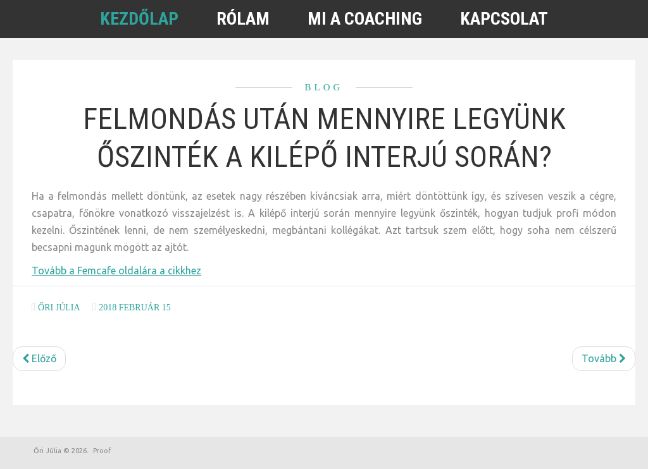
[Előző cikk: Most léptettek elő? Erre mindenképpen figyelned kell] (39, 358)
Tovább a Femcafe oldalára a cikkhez (116, 270)
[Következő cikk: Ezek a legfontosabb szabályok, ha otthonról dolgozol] (603, 358)
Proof (102, 450)
